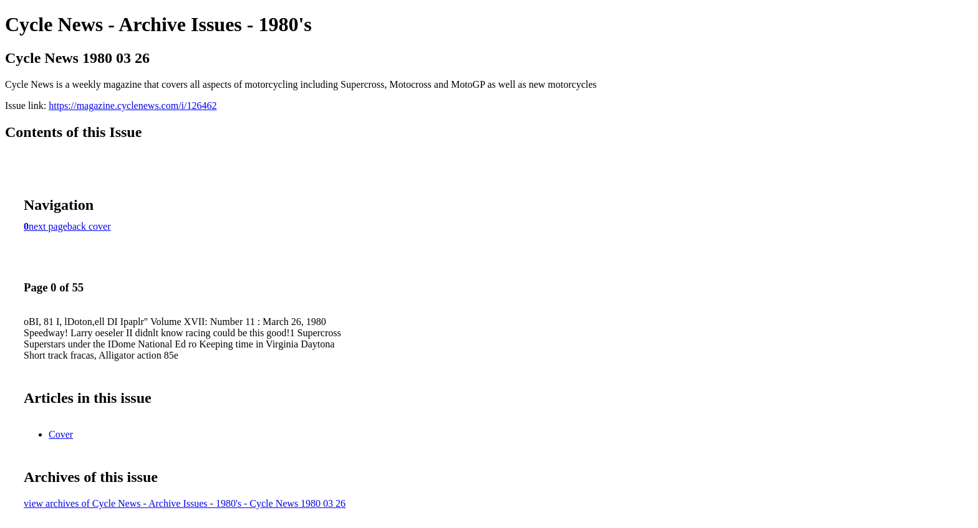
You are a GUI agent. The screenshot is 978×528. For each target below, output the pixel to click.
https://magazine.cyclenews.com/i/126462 (132, 105)
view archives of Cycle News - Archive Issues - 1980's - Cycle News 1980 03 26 (185, 503)
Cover (61, 434)
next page (48, 226)
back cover (89, 226)
